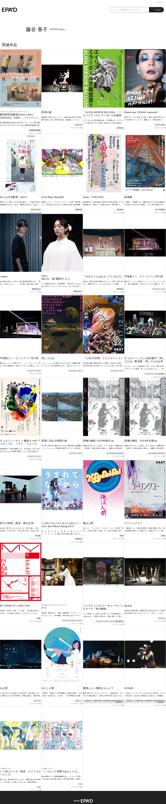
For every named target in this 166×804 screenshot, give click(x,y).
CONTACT (77, 792)
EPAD (80, 802)
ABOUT (63, 792)
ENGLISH (160, 2)
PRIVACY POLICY (97, 792)
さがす (156, 9)
